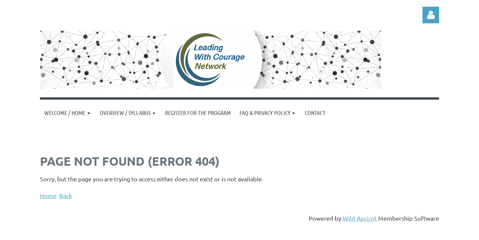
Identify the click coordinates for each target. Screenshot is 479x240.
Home (48, 195)
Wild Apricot (360, 218)
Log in (430, 15)
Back (65, 195)
